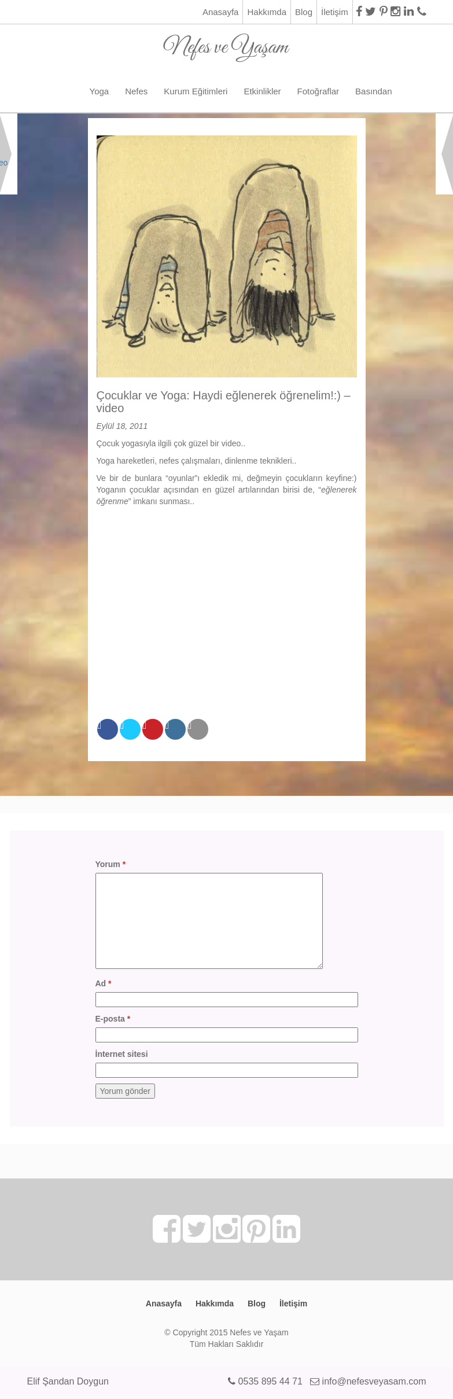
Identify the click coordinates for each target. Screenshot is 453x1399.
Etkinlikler (262, 91)
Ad (103, 983)
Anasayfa (220, 12)
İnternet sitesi (121, 1054)
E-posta (113, 1018)
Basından (373, 91)
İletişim (334, 12)
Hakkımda (266, 12)
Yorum (110, 864)
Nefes (136, 91)
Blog (303, 12)
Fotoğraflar (318, 91)
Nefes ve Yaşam (226, 43)
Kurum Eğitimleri (195, 91)
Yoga (99, 91)
